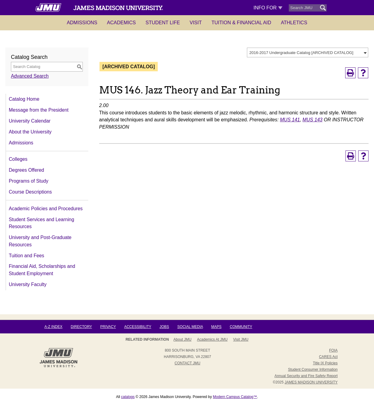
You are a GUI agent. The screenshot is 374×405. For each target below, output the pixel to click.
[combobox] (307, 52)
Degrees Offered (26, 170)
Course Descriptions (30, 191)
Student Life (163, 22)
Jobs (164, 327)
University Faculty (27, 284)
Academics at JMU (212, 339)
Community (241, 327)
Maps (216, 327)
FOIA (333, 350)
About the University (30, 131)
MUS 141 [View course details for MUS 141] (290, 119)
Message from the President (39, 110)
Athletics (294, 22)
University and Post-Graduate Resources (40, 241)
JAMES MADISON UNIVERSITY (311, 382)
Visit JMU (240, 339)
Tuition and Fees (26, 255)
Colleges (18, 159)
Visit (196, 22)
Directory (81, 327)
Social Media (190, 327)
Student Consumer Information (313, 369)
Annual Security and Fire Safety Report (306, 376)
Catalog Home (24, 99)
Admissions (82, 22)
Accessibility (137, 327)
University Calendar (29, 120)
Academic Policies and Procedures (46, 208)
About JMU (182, 339)
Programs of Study (28, 181)
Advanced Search (30, 76)
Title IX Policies (325, 363)
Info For (268, 7)
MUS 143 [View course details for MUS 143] (312, 119)
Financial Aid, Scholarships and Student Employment (42, 270)
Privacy (108, 327)
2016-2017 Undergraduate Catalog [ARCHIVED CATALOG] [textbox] (301, 52)
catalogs (128, 397)
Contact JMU (187, 363)
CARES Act (328, 357)
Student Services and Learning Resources (41, 223)
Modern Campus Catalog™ (235, 397)
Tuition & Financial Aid (241, 22)
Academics (121, 22)
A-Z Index (53, 327)
